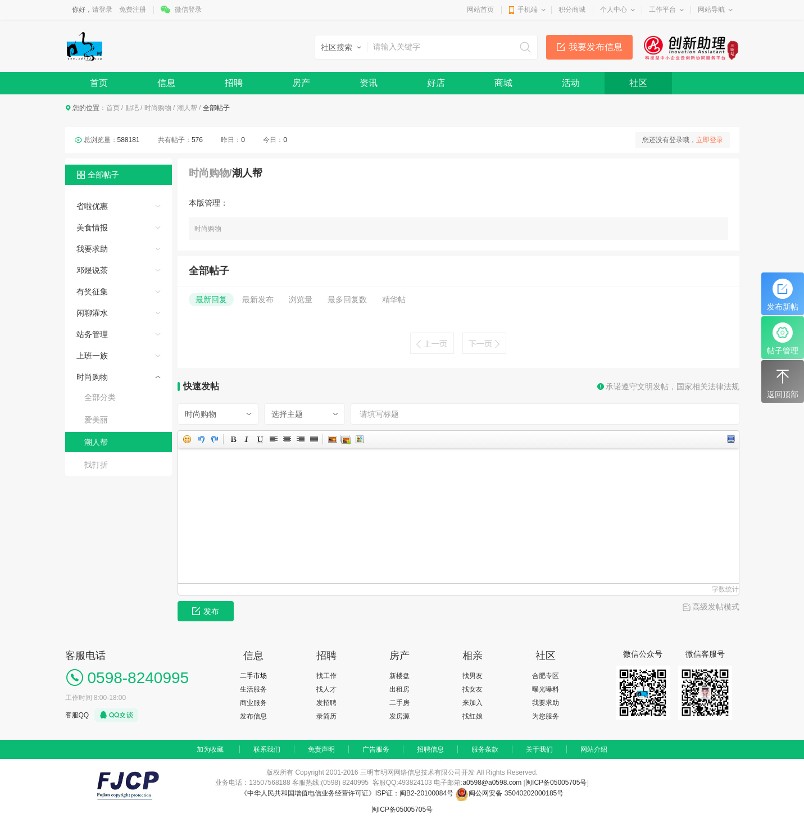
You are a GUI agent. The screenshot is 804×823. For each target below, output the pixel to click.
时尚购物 (157, 108)
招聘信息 (430, 749)
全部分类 (100, 397)
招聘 (234, 83)
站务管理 (92, 334)
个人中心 (613, 9)
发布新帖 (782, 295)
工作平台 (662, 9)
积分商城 (571, 9)
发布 (205, 611)
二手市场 (253, 676)
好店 (436, 83)
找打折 (96, 464)
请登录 (102, 9)
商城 (503, 83)
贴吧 (132, 108)
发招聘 (326, 703)
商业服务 (253, 703)
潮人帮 (187, 108)
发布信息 (253, 716)
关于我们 (539, 749)
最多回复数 (347, 299)
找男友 (472, 676)
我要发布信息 (596, 47)
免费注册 (132, 9)
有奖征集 (92, 291)
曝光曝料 (545, 689)
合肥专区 (545, 676)
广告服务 (375, 749)
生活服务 (253, 689)
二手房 (399, 703)
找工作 (326, 676)
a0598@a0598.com (491, 782)
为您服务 (545, 716)
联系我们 (266, 749)
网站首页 (480, 9)
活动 (571, 83)
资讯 (369, 83)
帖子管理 (782, 338)
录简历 (326, 716)
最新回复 (211, 299)
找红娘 (472, 716)
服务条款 (484, 749)
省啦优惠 (92, 206)
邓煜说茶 (92, 270)
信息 (166, 83)
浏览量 (300, 299)
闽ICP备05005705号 (556, 782)
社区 (638, 83)
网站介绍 (593, 749)
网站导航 (711, 9)
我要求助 (92, 248)
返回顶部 (782, 382)
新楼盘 (399, 676)
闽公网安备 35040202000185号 (509, 793)
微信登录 (188, 9)
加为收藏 (210, 749)
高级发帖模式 (715, 606)
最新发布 (258, 299)
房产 (301, 83)
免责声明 (321, 749)
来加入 (472, 703)
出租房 (399, 689)
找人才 (326, 689)
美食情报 (92, 227)
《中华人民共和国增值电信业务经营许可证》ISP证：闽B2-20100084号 (348, 793)
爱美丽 (96, 419)
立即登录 (709, 140)
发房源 (399, 716)
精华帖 (394, 299)
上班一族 (92, 355)
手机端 (527, 9)
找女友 (472, 689)
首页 (99, 83)
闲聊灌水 (92, 312)
